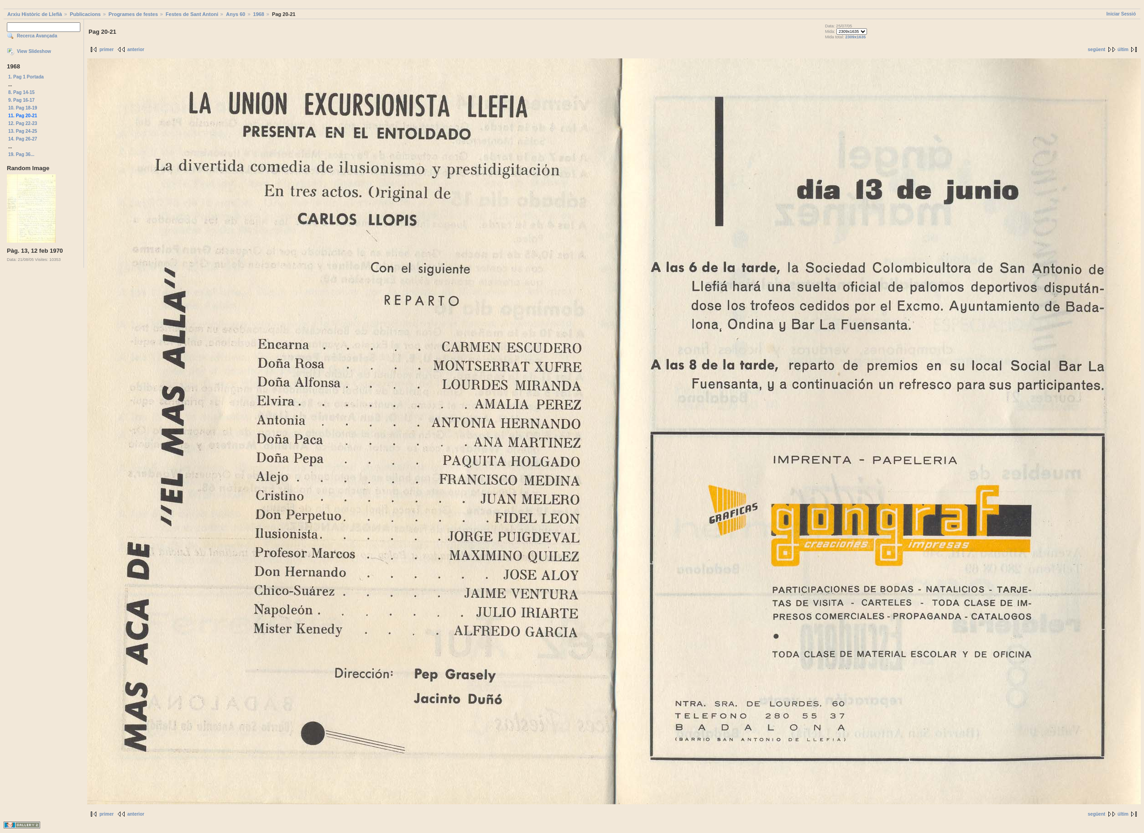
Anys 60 (235, 14)
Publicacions (85, 14)
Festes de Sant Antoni (192, 14)
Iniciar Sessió (1121, 13)
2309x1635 (855, 37)
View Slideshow (34, 51)
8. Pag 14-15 (21, 92)
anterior (135, 49)
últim (1123, 49)
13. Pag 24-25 (22, 131)
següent (1096, 49)
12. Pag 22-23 (22, 123)
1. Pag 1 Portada (26, 76)
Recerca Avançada (37, 35)
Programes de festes (133, 14)
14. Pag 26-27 (22, 138)
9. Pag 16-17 (21, 100)
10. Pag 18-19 (22, 107)
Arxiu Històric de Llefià (34, 14)
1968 (258, 14)
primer (106, 49)
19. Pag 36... (21, 154)
